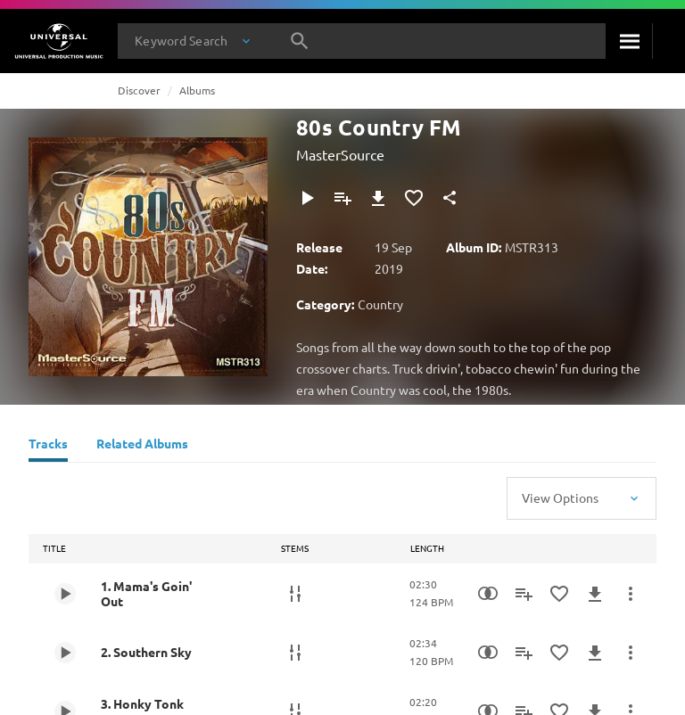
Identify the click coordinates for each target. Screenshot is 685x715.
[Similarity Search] (488, 593)
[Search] (629, 41)
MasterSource (340, 154)
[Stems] (295, 593)
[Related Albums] (142, 445)
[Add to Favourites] (414, 198)
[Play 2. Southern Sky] (65, 652)
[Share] (449, 198)
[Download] (378, 198)
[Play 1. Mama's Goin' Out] (65, 593)
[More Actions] (630, 593)
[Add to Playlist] (342, 198)
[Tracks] (48, 445)
